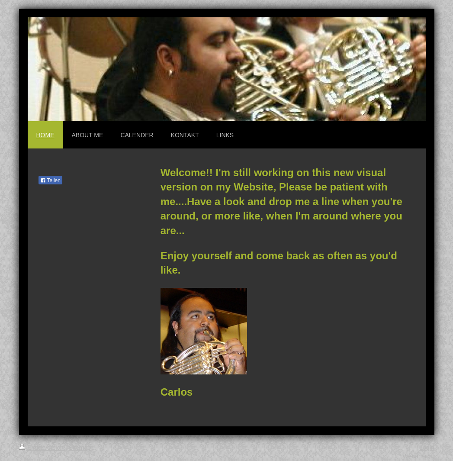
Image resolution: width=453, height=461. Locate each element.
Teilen (50, 180)
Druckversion (42, 447)
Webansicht (418, 456)
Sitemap (80, 447)
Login (426, 447)
